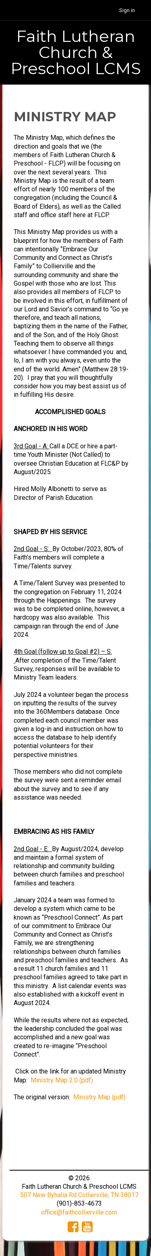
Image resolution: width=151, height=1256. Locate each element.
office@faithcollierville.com (79, 1212)
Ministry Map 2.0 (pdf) (62, 1080)
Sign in (127, 10)
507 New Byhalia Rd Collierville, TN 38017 (79, 1195)
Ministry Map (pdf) (99, 1097)
